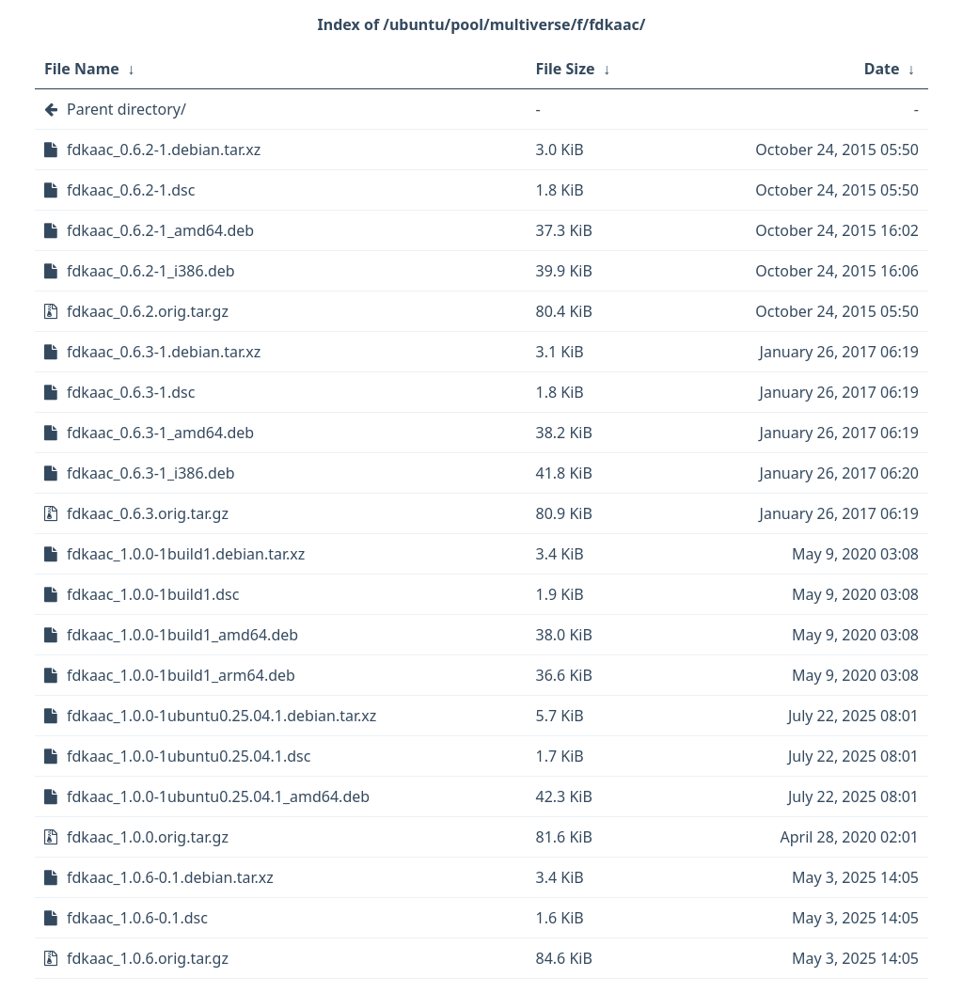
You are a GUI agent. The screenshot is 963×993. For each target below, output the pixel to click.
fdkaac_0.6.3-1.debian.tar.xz (163, 351)
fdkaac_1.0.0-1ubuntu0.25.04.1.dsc (188, 756)
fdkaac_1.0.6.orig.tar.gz (148, 958)
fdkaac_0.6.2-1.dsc (131, 190)
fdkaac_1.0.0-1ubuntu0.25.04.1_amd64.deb (218, 796)
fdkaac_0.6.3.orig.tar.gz (148, 513)
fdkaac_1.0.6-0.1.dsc (137, 917)
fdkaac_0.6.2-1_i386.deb (151, 270)
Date (882, 68)
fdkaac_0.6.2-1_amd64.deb (160, 230)
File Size (565, 68)
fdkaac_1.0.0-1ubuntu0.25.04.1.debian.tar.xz (221, 715)
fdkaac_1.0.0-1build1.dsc (153, 594)
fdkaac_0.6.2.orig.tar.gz (148, 311)
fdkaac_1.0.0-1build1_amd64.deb (182, 634)
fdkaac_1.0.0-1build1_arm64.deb (181, 675)
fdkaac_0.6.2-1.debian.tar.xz (163, 149)
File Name (81, 68)
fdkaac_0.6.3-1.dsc (131, 392)
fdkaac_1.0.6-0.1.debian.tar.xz (170, 877)
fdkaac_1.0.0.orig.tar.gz (148, 837)
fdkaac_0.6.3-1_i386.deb (151, 473)
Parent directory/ (126, 109)
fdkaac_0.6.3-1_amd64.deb (160, 432)
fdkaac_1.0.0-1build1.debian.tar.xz (186, 554)
